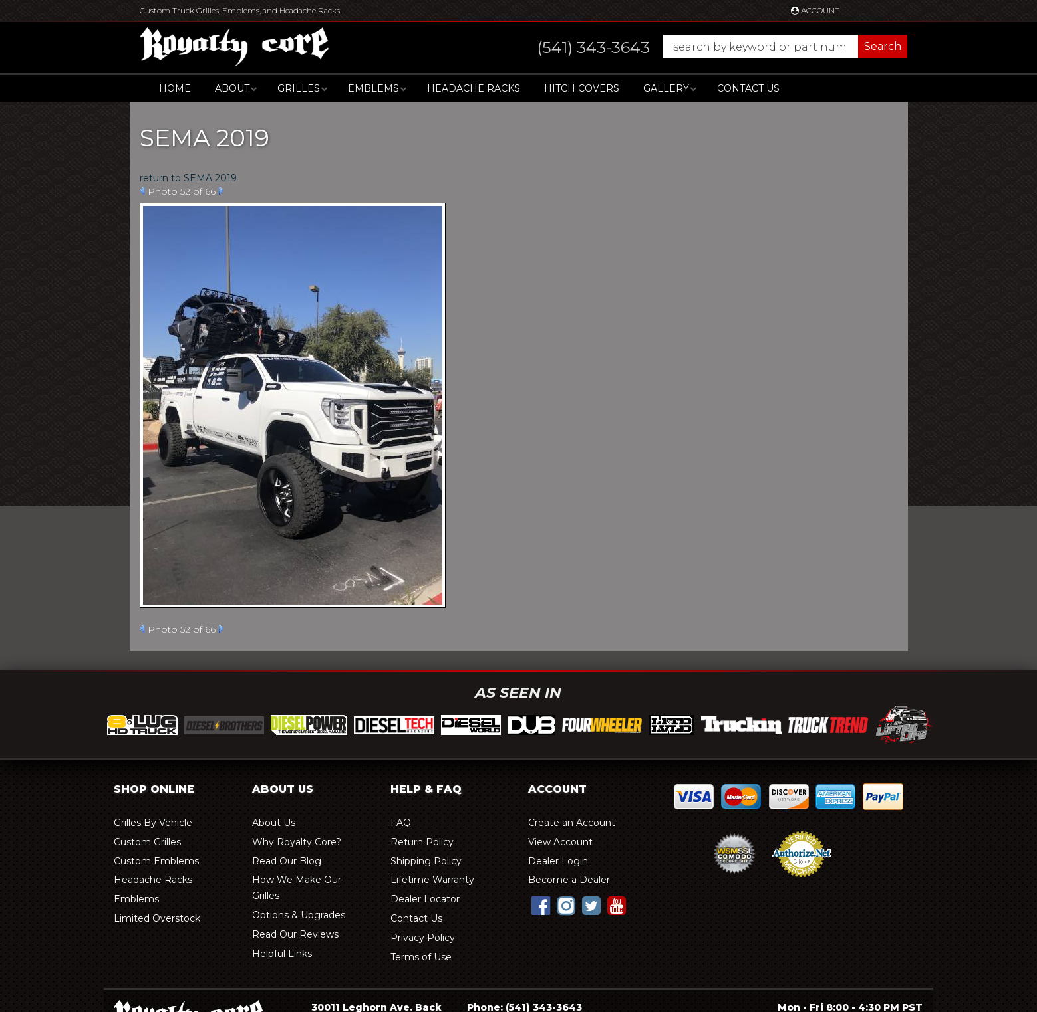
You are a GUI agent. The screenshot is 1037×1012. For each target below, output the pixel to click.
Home (175, 88)
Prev (142, 191)
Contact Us (748, 88)
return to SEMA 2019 (188, 178)
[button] (709, 46)
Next (221, 191)
